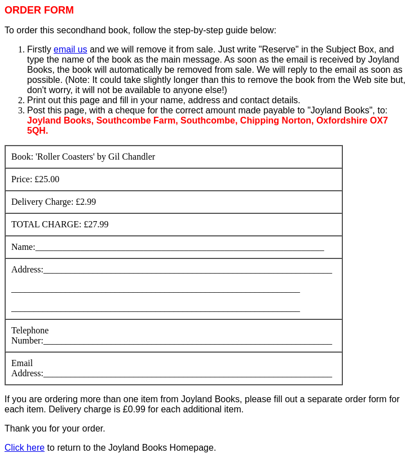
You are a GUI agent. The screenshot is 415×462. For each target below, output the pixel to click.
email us (70, 49)
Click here (25, 447)
